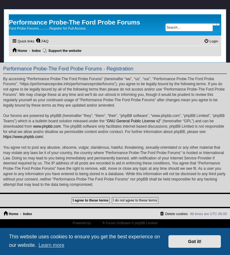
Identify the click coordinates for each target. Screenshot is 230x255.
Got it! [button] (194, 241)
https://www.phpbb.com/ (23, 137)
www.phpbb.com (47, 126)
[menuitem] (42, 41)
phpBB (97, 223)
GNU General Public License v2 (133, 121)
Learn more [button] (51, 245)
